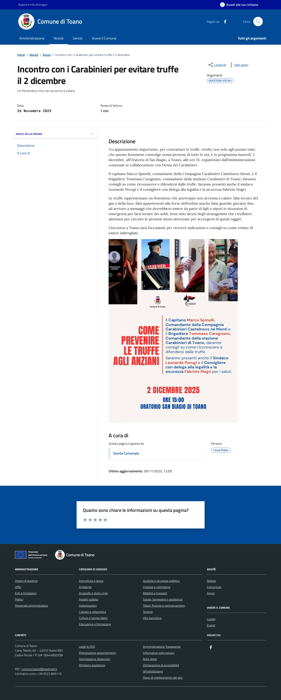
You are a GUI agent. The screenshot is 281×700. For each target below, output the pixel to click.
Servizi (77, 38)
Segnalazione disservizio (94, 659)
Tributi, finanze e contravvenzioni (164, 605)
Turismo (148, 611)
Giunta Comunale (126, 453)
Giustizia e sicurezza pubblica (161, 580)
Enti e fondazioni (25, 593)
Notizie (211, 580)
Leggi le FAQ (87, 646)
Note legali (150, 659)
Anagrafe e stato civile (93, 593)
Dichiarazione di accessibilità (161, 665)
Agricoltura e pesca (91, 580)
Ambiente (85, 587)
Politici (19, 599)
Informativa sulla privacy (159, 652)
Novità (58, 38)
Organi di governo (26, 580)
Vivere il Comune (104, 38)
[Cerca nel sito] (258, 21)
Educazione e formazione (95, 624)
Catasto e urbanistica (92, 611)
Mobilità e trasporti (155, 593)
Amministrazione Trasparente (162, 646)
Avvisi (210, 593)
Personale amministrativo (31, 605)
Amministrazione (31, 38)
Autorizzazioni (88, 605)
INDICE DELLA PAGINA (55, 134)
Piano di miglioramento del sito (162, 677)
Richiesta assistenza (92, 665)
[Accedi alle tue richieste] (239, 4)
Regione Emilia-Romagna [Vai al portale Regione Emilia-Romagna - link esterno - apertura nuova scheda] (32, 5)
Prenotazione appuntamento (97, 652)
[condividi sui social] (217, 65)
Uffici (18, 587)
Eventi (211, 625)
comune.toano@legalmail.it (39, 669)
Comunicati (214, 587)
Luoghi (211, 619)
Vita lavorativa (152, 618)
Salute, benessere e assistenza (162, 599)
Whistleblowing (153, 671)
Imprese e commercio (156, 587)
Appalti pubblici (88, 599)
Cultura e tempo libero (93, 618)
